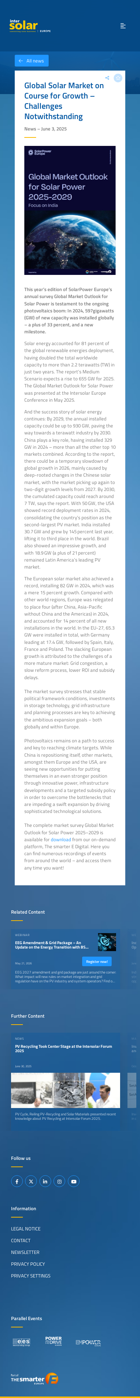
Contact (21, 1240)
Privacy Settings (30, 1275)
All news (29, 60)
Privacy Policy (28, 1264)
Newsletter (25, 1252)
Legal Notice (26, 1228)
